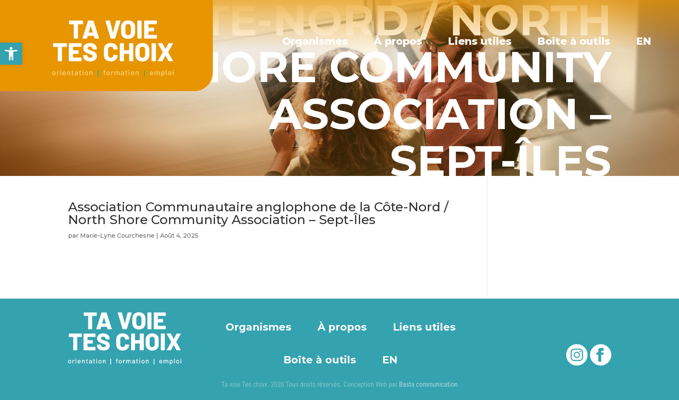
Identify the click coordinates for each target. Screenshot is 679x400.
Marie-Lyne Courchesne (117, 235)
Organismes (318, 41)
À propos (400, 41)
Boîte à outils (574, 41)
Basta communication (428, 384)
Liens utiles (481, 41)
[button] (11, 54)
